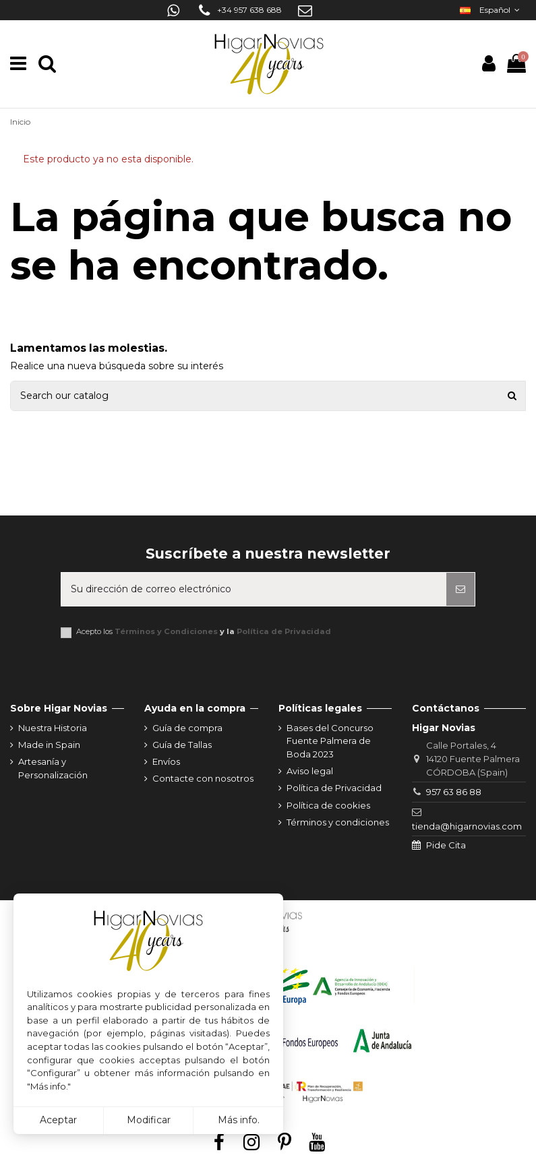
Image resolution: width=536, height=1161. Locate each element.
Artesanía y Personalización (53, 768)
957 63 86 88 (453, 791)
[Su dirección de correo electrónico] (253, 589)
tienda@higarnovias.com (467, 826)
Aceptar (58, 1120)
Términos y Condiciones (166, 631)
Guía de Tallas (182, 744)
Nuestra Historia (52, 727)
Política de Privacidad (284, 631)
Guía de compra (187, 727)
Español (491, 10)
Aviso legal (310, 770)
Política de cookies (328, 805)
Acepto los (203, 631)
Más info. (239, 1120)
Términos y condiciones (338, 822)
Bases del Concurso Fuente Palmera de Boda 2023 (330, 740)
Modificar (149, 1120)
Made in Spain (49, 744)
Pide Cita (446, 845)
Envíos (166, 761)
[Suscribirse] (460, 589)
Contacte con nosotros (203, 778)
